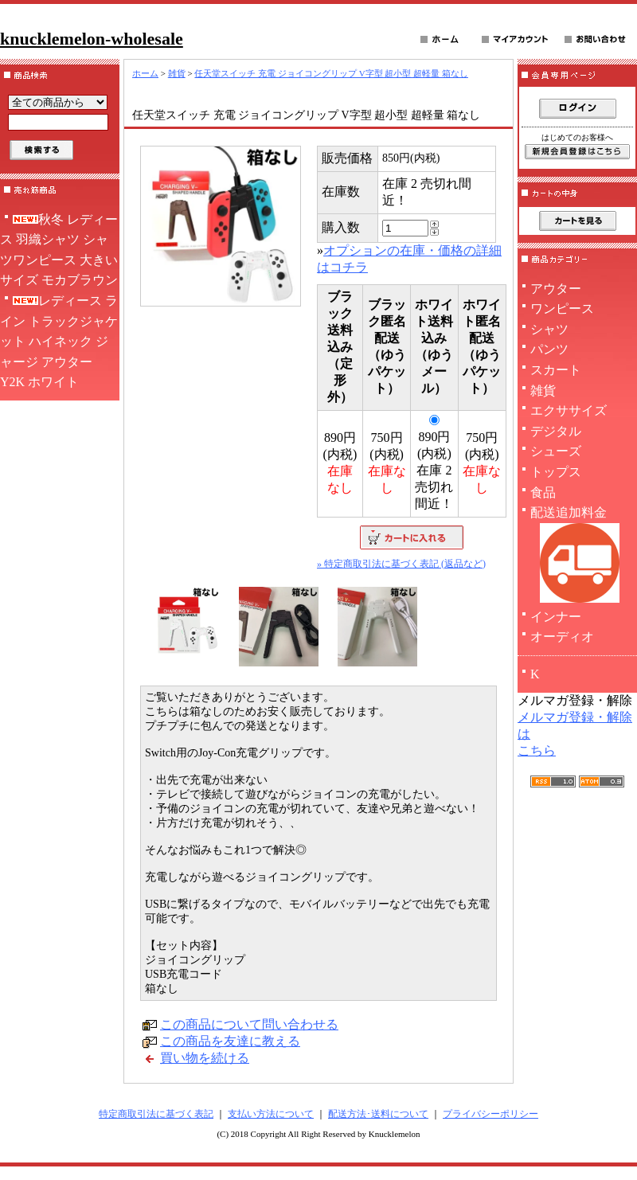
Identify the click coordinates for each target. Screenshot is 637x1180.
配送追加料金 (577, 556)
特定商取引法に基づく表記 (156, 1113)
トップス (555, 472)
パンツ (549, 349)
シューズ (555, 451)
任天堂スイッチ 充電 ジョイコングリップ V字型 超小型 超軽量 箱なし (330, 73)
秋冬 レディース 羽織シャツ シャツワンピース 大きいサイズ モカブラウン (59, 250)
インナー (555, 616)
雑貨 (177, 73)
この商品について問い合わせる (249, 1024)
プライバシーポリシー (490, 1113)
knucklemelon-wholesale (91, 39)
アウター (555, 288)
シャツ (549, 329)
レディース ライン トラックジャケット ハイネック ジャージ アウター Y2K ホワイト (59, 341)
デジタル (555, 431)
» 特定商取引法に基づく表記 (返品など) (401, 563)
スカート (555, 370)
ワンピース (562, 308)
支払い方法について (271, 1113)
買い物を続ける (204, 1058)
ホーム (145, 73)
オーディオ (562, 636)
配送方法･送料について (378, 1113)
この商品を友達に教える (230, 1041)
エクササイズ (568, 410)
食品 (543, 492)
